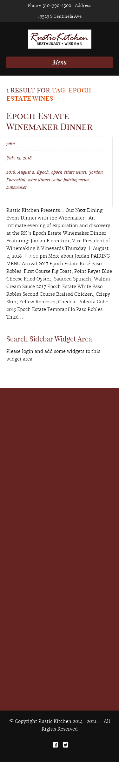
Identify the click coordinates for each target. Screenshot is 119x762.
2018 (10, 172)
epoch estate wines (68, 172)
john (10, 143)
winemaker (16, 187)
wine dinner (39, 180)
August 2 (26, 172)
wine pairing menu (71, 180)
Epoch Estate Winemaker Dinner (49, 121)
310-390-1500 (56, 5)
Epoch (43, 172)
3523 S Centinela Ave (60, 16)
